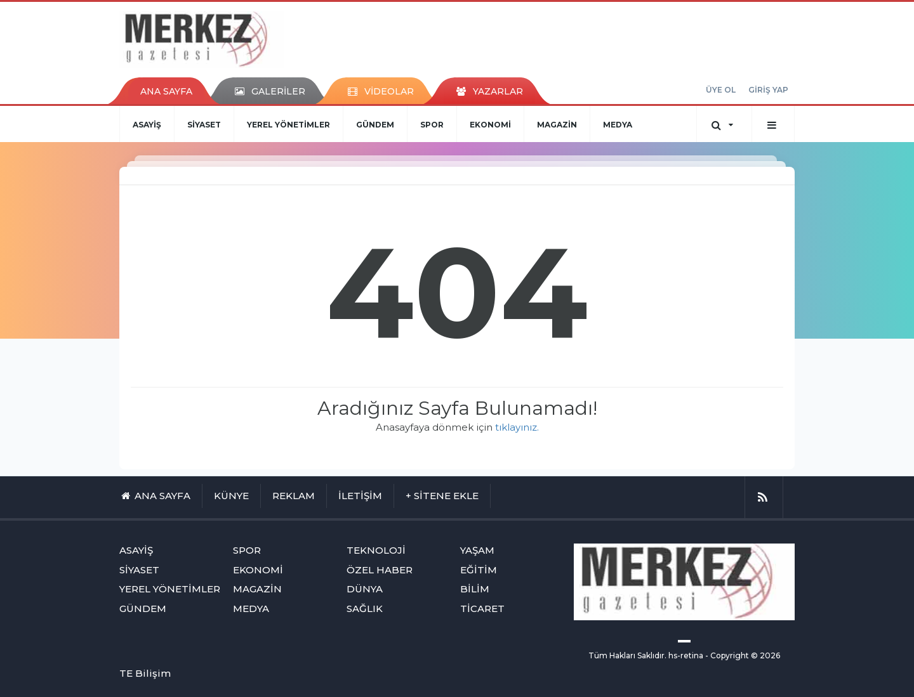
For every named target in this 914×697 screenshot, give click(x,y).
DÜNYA (365, 589)
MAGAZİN (557, 124)
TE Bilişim (145, 673)
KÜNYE (231, 496)
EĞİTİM (478, 570)
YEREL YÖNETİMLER (288, 124)
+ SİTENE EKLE (442, 496)
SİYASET (204, 124)
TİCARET (482, 609)
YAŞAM (477, 550)
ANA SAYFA (166, 91)
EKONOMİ (490, 124)
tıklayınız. (517, 427)
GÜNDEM (375, 124)
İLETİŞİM (360, 496)
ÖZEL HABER (380, 570)
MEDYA (617, 124)
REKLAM (293, 496)
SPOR (432, 124)
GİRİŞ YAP (768, 89)
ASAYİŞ (147, 124)
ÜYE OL (721, 89)
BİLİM (474, 589)
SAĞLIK (365, 609)
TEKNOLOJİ (376, 550)
